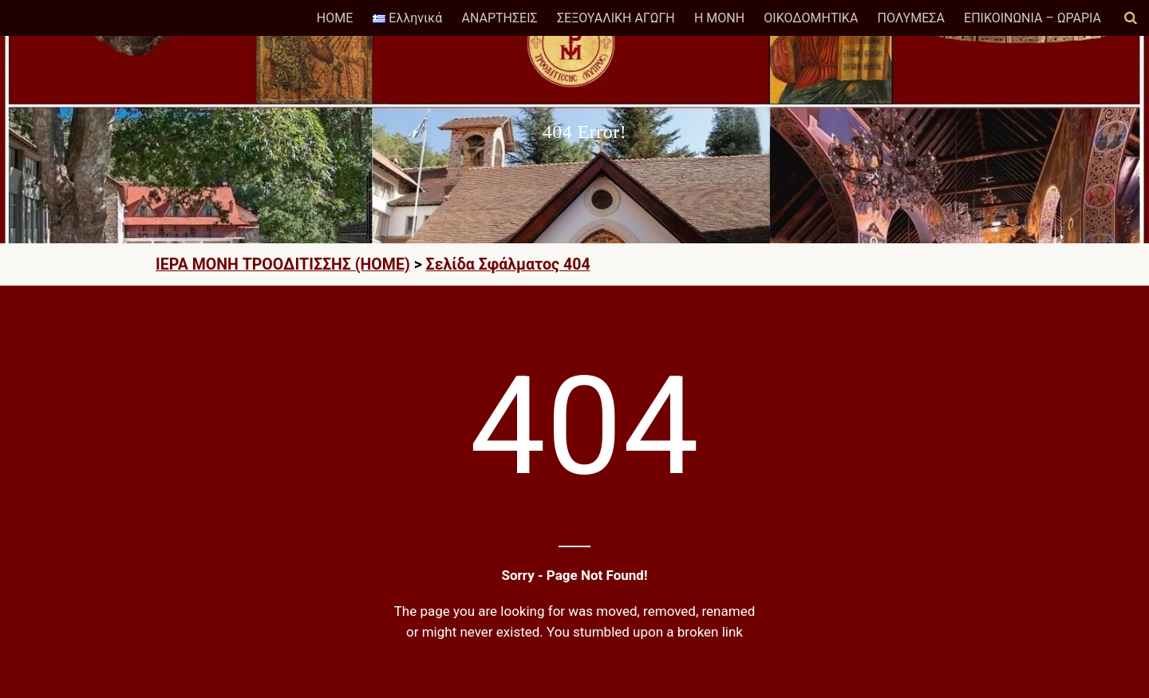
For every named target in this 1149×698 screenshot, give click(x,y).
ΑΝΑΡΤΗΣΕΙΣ (499, 18)
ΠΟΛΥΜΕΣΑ (911, 18)
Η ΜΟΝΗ (719, 18)
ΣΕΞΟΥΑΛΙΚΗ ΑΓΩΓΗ (616, 18)
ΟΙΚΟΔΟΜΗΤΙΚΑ (811, 18)
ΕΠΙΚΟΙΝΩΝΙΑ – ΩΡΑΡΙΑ (1032, 18)
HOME (335, 18)
